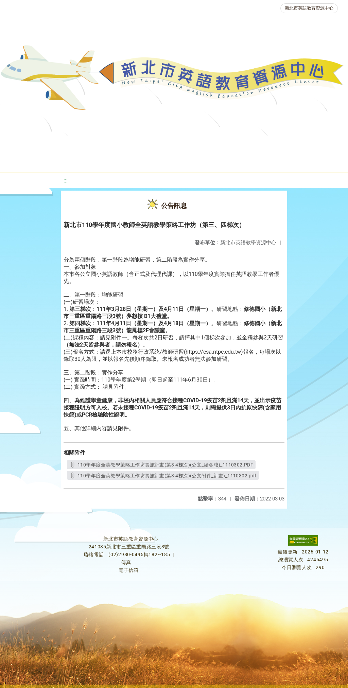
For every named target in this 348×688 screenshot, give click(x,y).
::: (66, 180)
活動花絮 (238, 161)
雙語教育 (197, 161)
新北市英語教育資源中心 (309, 8)
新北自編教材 (186, 144)
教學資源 (141, 144)
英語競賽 (313, 144)
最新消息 (68, 144)
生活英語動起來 (149, 161)
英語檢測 (272, 144)
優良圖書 (231, 144)
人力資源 (101, 161)
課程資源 (100, 144)
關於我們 (27, 144)
